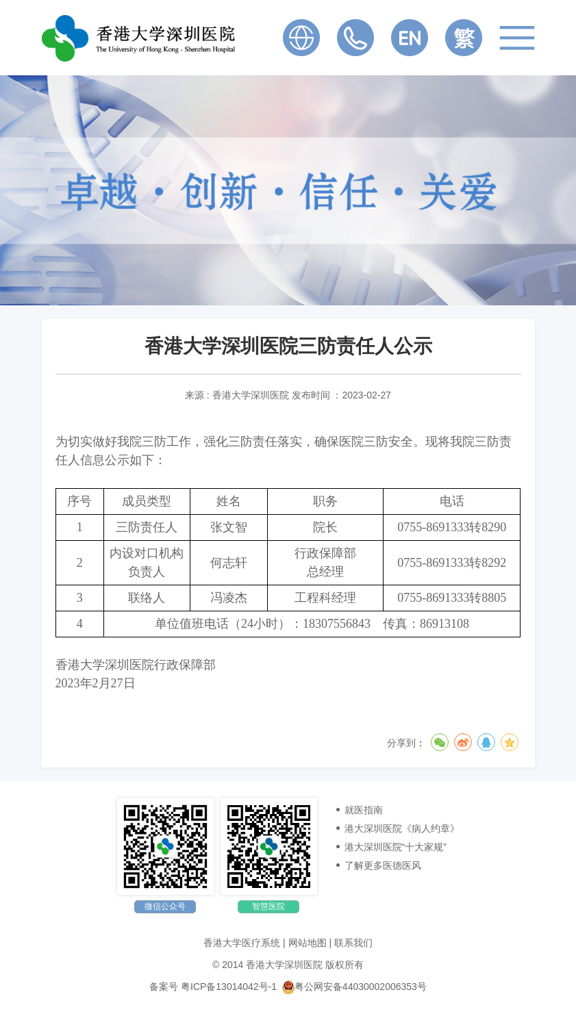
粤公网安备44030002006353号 (354, 986)
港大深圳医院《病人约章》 (402, 828)
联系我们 (353, 942)
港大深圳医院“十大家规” (396, 846)
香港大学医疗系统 (241, 942)
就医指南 (364, 809)
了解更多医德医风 (383, 865)
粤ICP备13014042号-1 (229, 986)
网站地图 (307, 942)
